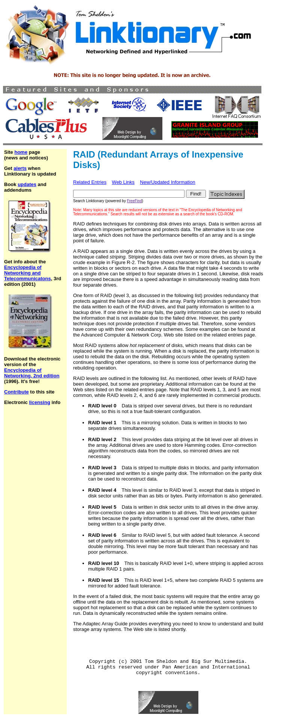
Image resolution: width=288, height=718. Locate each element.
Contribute (16, 392)
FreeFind (134, 201)
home (20, 152)
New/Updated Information (167, 182)
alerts (20, 168)
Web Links (123, 182)
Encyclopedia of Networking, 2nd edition (31, 373)
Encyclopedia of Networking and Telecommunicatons (27, 272)
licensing (39, 402)
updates (27, 184)
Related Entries (89, 182)
